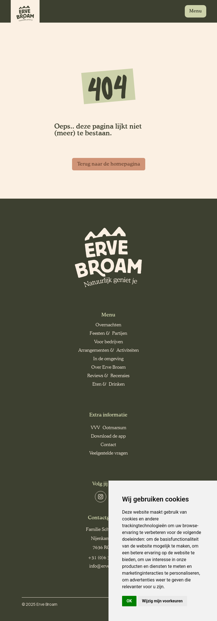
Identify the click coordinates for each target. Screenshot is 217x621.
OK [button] (129, 601)
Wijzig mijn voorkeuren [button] (162, 601)
